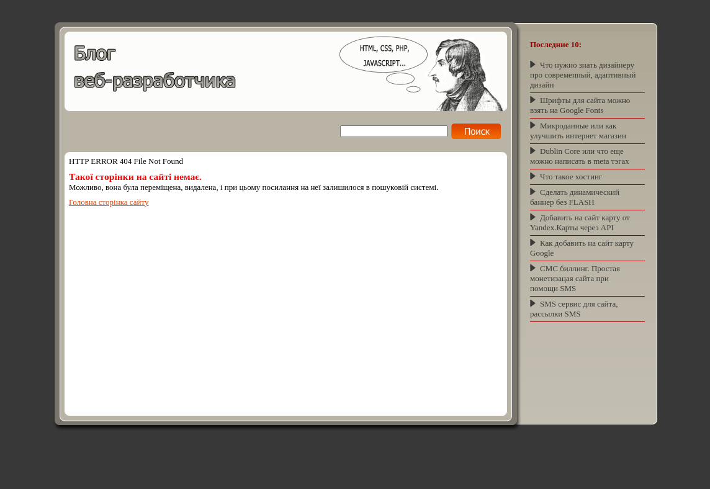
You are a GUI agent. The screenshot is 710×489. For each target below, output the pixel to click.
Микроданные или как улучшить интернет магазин (578, 130)
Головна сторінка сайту (108, 202)
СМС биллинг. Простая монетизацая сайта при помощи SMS (575, 278)
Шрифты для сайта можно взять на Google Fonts (580, 105)
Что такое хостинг (571, 176)
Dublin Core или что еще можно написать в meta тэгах (579, 156)
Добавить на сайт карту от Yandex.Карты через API (580, 222)
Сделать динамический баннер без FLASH (574, 197)
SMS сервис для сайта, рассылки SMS (574, 308)
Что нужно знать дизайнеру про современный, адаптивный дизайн (583, 74)
